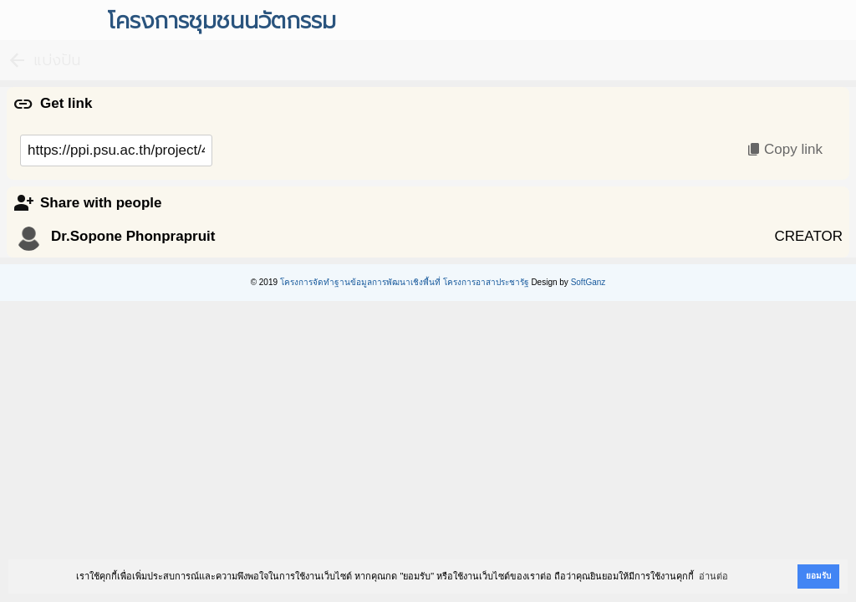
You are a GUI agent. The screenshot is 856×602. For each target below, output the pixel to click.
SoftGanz (588, 282)
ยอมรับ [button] (818, 575)
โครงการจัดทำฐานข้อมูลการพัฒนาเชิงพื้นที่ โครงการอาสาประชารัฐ (404, 282)
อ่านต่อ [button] (713, 576)
